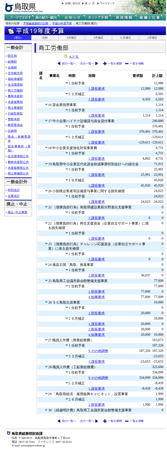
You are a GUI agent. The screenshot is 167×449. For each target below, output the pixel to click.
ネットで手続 (98, 17)
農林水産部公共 (18, 162)
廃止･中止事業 (17, 212)
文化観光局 (15, 73)
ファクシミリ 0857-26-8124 (54, 441)
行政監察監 (15, 113)
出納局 (12, 131)
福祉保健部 (15, 79)
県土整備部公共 (18, 173)
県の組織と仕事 (150, 17)
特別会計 (14, 190)
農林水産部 (15, 96)
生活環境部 (15, 84)
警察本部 (14, 119)
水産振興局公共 (18, 168)
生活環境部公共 (18, 156)
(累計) (18, 37)
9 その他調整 (98, 351)
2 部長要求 (96, 275)
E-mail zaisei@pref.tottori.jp (28, 445)
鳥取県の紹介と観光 (46, 17)
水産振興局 (15, 102)
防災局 (12, 56)
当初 (45, 37)
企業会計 (14, 196)
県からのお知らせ (72, 17)
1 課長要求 (96, 88)
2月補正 (152, 37)
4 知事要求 (96, 297)
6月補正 (72, 37)
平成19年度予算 (62, 23)
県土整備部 (15, 107)
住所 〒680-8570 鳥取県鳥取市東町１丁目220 (41, 438)
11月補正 (125, 37)
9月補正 (99, 37)
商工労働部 (15, 90)
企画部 (12, 67)
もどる (74, 56)
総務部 (12, 61)
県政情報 (124, 17)
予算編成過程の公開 (35, 23)
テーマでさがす (21, 17)
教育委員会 (15, 125)
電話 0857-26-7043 (23, 441)
